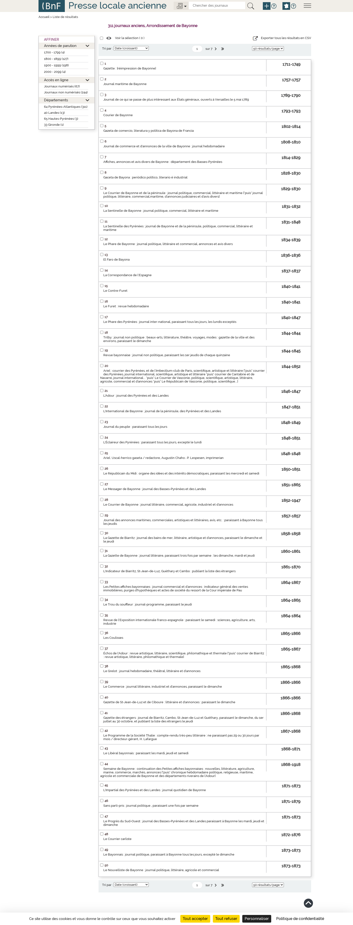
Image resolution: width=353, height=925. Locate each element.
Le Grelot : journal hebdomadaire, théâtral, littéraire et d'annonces (151, 671)
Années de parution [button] (60, 46)
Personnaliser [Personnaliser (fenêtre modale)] (257, 918)
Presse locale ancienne (117, 5)
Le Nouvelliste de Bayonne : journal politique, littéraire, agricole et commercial (161, 870)
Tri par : (107, 48)
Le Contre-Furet (115, 290)
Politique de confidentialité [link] (300, 918)
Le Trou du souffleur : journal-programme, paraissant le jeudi (147, 604)
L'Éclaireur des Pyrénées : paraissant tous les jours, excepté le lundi (152, 442)
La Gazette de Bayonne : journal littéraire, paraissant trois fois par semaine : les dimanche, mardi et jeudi (179, 555)
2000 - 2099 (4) (55, 72)
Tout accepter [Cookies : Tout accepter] (195, 918)
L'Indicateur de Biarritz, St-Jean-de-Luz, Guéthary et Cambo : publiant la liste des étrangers (169, 571)
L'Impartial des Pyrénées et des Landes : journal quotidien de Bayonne (154, 790)
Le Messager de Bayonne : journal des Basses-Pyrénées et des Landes (154, 489)
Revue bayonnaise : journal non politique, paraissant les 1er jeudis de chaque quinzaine (166, 355)
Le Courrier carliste (117, 839)
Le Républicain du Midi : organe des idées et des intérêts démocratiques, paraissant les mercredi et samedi (181, 473)
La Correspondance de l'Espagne (127, 275)
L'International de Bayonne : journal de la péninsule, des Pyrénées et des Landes (162, 411)
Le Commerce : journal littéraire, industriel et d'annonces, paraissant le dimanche (162, 686)
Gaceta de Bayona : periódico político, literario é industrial (145, 177)
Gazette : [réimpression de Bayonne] (129, 68)
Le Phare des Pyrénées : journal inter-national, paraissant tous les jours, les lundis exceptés (169, 322)
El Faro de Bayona (116, 259)
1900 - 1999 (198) (56, 65)
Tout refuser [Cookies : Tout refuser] (226, 918)
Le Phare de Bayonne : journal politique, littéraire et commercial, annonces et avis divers (168, 244)
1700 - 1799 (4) (54, 52)
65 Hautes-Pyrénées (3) (61, 118)
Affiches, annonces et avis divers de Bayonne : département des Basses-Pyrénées (162, 162)
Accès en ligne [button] (56, 80)
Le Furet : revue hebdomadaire (126, 306)
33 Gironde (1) (54, 124)
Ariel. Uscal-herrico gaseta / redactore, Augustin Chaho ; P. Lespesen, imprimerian (163, 458)
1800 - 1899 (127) (56, 59)
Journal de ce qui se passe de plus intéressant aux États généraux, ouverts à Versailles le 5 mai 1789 (176, 99)
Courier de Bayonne (118, 115)
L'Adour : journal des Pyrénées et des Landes (136, 395)
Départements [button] (56, 100)
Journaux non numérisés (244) (66, 92)
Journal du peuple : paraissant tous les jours (135, 426)
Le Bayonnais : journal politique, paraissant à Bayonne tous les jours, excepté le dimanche (168, 854)
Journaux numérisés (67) (62, 86)
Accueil (44, 17)
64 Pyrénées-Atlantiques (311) (66, 106)
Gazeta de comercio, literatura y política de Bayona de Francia (148, 130)
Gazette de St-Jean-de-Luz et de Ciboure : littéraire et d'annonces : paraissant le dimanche (169, 702)
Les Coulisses (113, 638)
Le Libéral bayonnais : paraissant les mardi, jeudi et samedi (145, 753)
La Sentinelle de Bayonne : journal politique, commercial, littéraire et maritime (160, 210)
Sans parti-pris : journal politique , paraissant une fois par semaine (151, 805)
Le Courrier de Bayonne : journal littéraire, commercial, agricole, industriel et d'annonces (168, 504)
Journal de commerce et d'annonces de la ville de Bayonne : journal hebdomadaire (164, 146)
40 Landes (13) (54, 112)
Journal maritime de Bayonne (125, 84)
